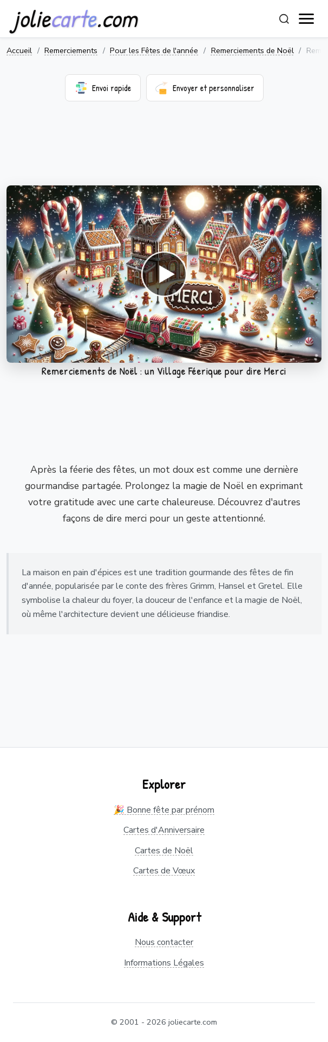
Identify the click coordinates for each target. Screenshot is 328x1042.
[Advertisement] (164, 150)
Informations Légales (164, 963)
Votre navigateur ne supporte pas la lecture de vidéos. (164, 274)
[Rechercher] (284, 19)
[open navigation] (307, 19)
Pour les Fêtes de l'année (154, 50)
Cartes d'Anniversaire (164, 830)
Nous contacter (164, 942)
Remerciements (70, 50)
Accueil (19, 50)
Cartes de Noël (164, 851)
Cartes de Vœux (164, 871)
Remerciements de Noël (252, 50)
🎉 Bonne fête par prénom (164, 810)
